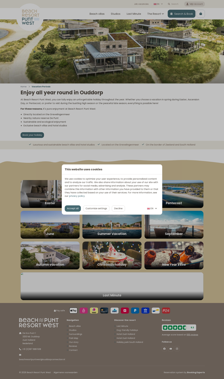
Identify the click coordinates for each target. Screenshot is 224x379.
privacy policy (77, 196)
